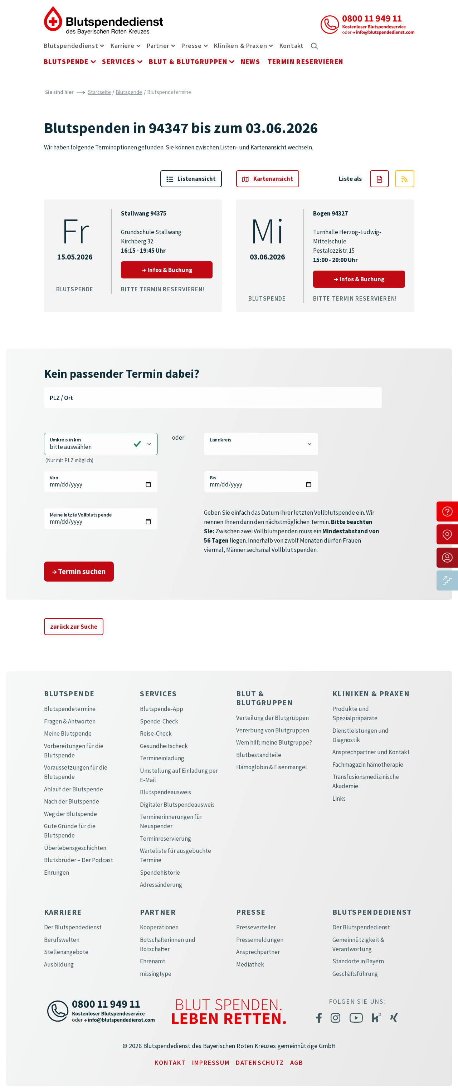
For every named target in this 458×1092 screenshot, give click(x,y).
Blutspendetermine (70, 709)
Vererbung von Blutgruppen (272, 730)
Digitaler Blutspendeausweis (177, 805)
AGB (296, 1062)
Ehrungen (56, 872)
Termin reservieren (306, 61)
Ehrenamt (152, 961)
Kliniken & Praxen (240, 45)
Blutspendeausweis (165, 792)
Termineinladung (162, 758)
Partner (158, 45)
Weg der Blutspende (70, 814)
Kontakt (291, 45)
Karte (267, 179)
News (250, 61)
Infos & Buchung (177, 269)
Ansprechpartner (258, 952)
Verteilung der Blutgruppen (272, 718)
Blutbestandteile (258, 755)
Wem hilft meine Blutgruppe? (274, 742)
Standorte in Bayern (358, 961)
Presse (191, 45)
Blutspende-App (161, 709)
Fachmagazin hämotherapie (367, 765)
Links (339, 798)
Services (118, 61)
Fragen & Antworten (70, 721)
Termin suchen (79, 571)
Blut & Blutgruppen (188, 61)
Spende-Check (159, 721)
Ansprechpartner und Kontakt (371, 752)
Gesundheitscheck (164, 746)
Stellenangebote (66, 952)
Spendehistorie (160, 872)
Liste (191, 179)
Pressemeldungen (259, 940)
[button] (101, 45)
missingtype (155, 974)
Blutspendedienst (71, 45)
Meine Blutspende (68, 733)
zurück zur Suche (73, 627)
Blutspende (66, 61)
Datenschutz (260, 1062)
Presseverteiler (256, 927)
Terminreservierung (165, 839)
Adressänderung (161, 885)
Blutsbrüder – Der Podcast (78, 860)
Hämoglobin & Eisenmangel (271, 767)
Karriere (123, 45)
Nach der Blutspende (71, 801)
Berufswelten (61, 940)
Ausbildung (59, 964)
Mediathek (250, 964)
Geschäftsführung (355, 974)
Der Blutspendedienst (73, 927)
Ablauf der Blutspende (73, 789)
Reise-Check (156, 733)
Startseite (99, 92)
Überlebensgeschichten (75, 848)
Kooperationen (159, 927)
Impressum (211, 1062)
